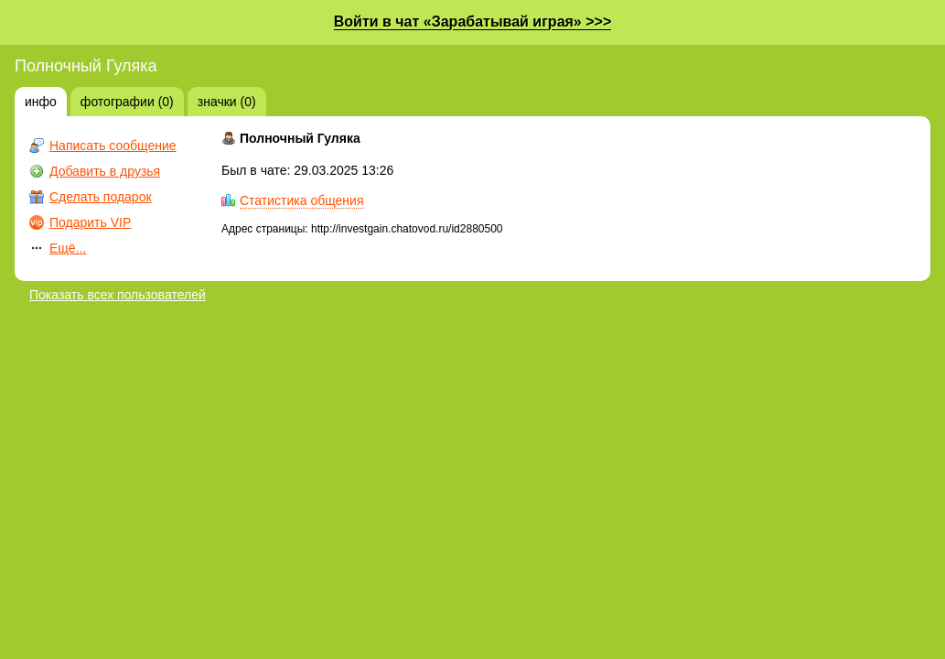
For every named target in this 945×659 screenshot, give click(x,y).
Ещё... (67, 248)
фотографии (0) (127, 101)
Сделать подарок (100, 196)
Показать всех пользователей (117, 294)
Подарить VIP (90, 222)
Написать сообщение (113, 145)
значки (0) (227, 101)
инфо (41, 101)
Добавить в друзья (104, 171)
